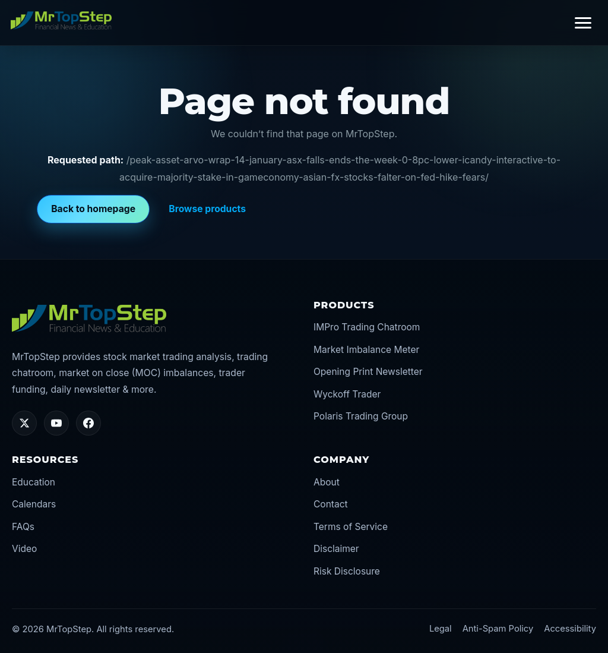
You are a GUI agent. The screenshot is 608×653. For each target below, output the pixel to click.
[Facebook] (88, 423)
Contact (331, 504)
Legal (440, 628)
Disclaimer (336, 548)
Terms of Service (351, 526)
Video (24, 548)
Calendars (34, 504)
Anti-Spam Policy (498, 628)
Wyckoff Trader (347, 394)
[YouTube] (56, 423)
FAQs (23, 526)
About (327, 482)
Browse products (207, 208)
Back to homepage (93, 208)
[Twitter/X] (24, 423)
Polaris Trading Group (361, 416)
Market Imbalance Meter (366, 349)
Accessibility (570, 628)
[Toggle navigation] (583, 22)
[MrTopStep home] (61, 20)
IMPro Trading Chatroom (367, 327)
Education (33, 482)
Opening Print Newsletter (368, 371)
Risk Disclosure (347, 571)
